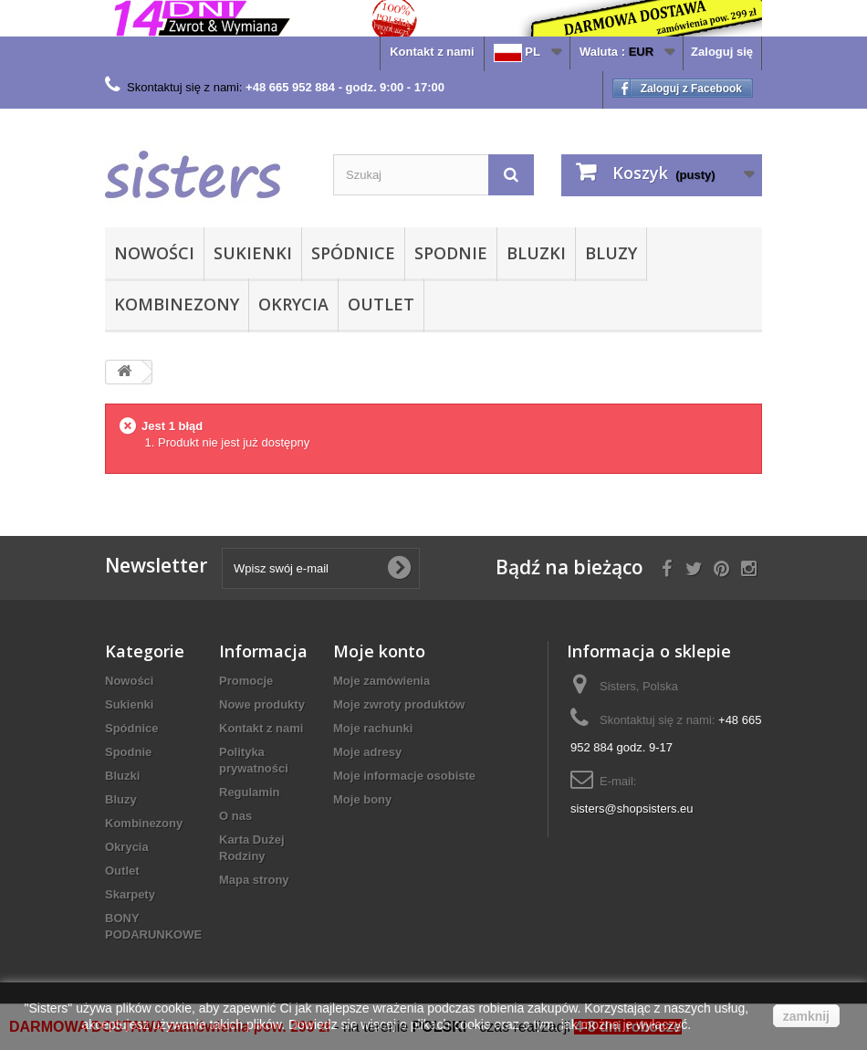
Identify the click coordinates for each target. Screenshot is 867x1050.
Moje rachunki (373, 728)
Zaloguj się (722, 51)
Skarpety (130, 894)
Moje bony (362, 799)
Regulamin (249, 792)
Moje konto (379, 651)
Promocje (246, 681)
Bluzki (536, 253)
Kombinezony (176, 304)
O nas (235, 816)
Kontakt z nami (432, 51)
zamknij (806, 1016)
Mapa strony (254, 880)
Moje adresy (367, 752)
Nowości (154, 253)
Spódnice (353, 253)
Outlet (381, 304)
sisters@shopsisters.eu (632, 808)
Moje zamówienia (381, 681)
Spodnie (450, 253)
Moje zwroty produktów (399, 704)
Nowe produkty (262, 704)
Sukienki (253, 253)
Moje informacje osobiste (404, 775)
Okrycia (293, 304)
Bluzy (611, 253)
